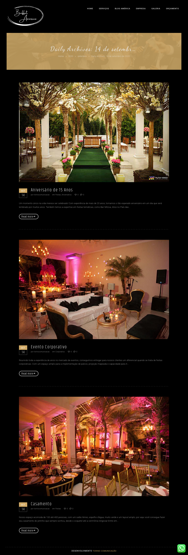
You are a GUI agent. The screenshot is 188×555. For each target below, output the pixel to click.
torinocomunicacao (42, 195)
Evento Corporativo (50, 347)
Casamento (42, 504)
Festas (59, 195)
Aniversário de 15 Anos (54, 190)
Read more (27, 217)
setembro (82, 56)
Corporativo (61, 352)
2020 (70, 56)
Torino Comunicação (104, 551)
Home (61, 56)
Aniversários (68, 195)
